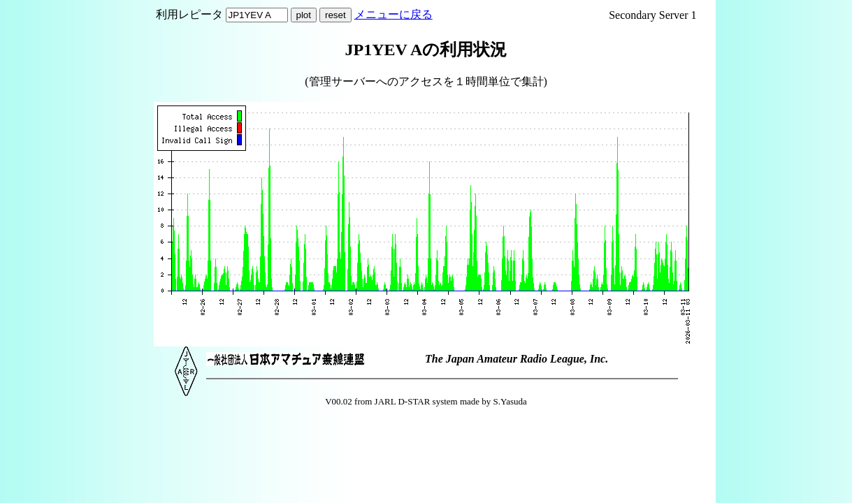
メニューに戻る (393, 14)
